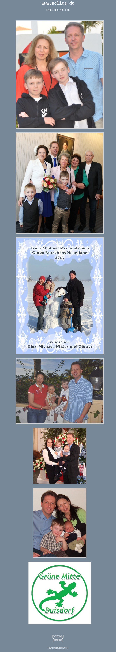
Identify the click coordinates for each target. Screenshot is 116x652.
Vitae (58, 636)
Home (58, 640)
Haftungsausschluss (57, 648)
